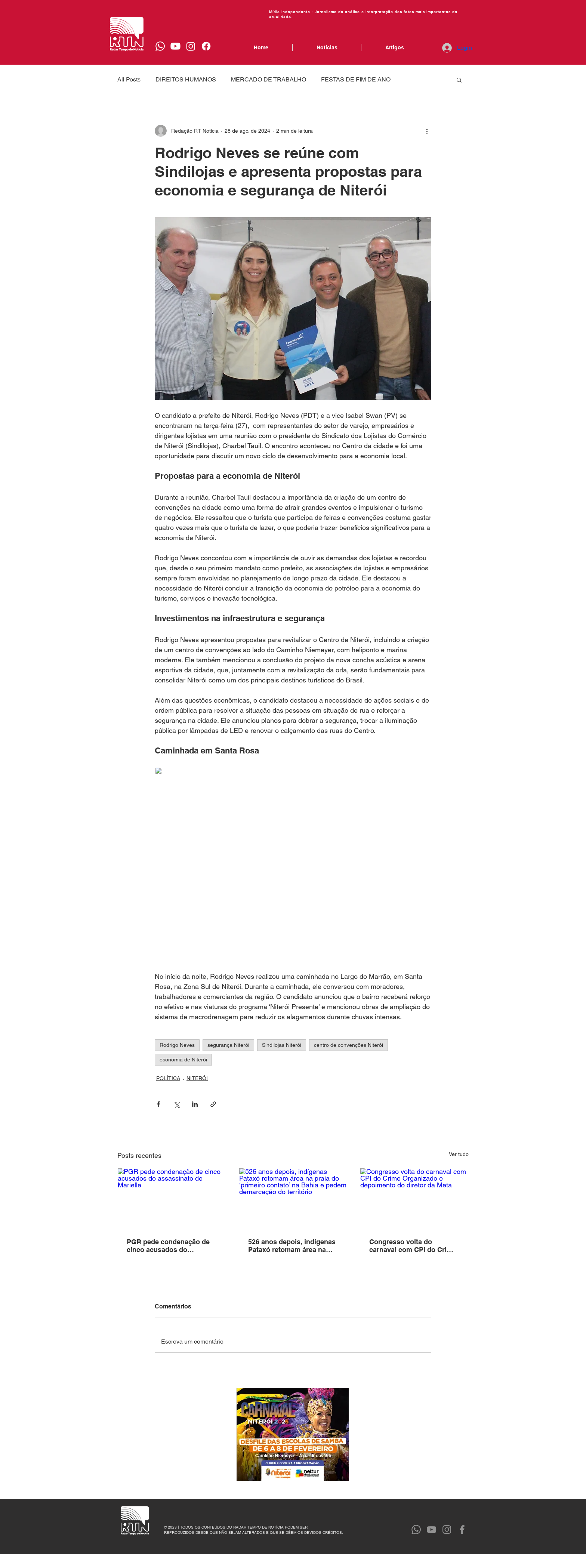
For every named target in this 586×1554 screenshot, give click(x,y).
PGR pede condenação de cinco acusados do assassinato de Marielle (168, 1246)
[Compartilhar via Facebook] (158, 1104)
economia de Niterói (183, 1060)
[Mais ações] (426, 130)
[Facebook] (206, 46)
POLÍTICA (168, 1078)
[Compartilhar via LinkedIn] (194, 1104)
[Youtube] (175, 46)
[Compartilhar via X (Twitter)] (176, 1104)
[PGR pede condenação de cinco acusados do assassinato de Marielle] (172, 1198)
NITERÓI (197, 1078)
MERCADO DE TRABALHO (268, 79)
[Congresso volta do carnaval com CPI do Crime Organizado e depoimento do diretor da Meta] (414, 1198)
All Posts (129, 79)
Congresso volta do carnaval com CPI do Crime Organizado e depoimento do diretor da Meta (412, 1246)
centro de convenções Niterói (348, 1045)
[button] (459, 80)
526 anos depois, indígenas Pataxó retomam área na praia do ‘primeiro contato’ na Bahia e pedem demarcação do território (292, 1246)
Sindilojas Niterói (281, 1045)
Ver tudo (459, 1154)
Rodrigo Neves (177, 1045)
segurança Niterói (228, 1045)
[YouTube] (431, 1529)
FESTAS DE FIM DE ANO (356, 79)
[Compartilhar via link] (213, 1104)
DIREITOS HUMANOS (185, 79)
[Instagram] (191, 46)
